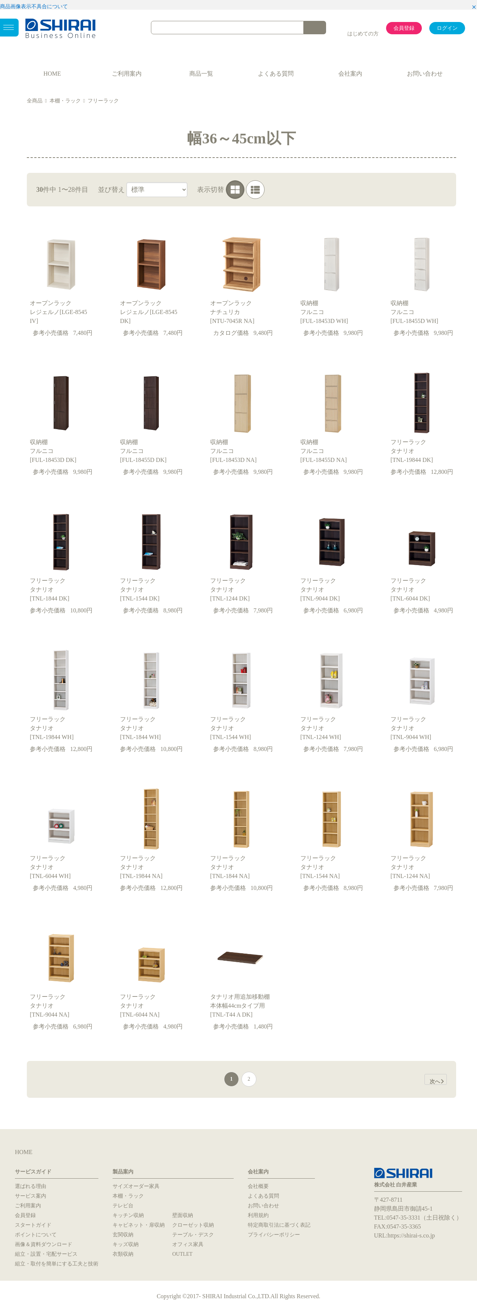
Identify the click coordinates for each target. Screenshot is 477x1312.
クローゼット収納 (193, 1225)
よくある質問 (276, 73)
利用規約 (258, 1215)
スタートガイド (33, 1225)
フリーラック (103, 101)
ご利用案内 (127, 73)
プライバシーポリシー (274, 1234)
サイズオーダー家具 (136, 1186)
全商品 (34, 101)
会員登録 (404, 28)
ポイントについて (36, 1234)
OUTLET (182, 1254)
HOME (52, 73)
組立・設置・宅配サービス (46, 1254)
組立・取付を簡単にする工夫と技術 (56, 1264)
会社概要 (258, 1186)
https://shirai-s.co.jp (411, 1235)
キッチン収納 (128, 1215)
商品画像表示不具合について (34, 6)
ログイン (447, 28)
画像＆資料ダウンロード (43, 1244)
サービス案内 (30, 1196)
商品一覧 (201, 73)
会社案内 (350, 73)
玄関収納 (123, 1234)
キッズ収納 (126, 1244)
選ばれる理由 (30, 1186)
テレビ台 (123, 1205)
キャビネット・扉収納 (139, 1225)
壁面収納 (182, 1215)
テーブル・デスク (193, 1234)
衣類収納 (123, 1254)
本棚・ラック (65, 101)
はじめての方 (363, 34)
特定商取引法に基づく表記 (279, 1225)
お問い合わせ (425, 73)
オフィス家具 (187, 1244)
